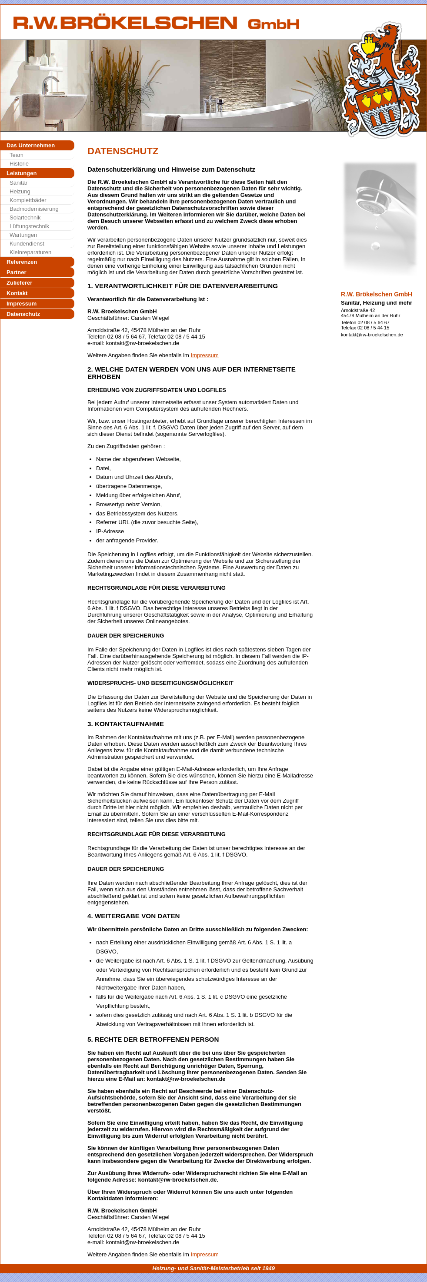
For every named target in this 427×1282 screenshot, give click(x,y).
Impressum (22, 303)
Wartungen (23, 235)
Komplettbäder (28, 200)
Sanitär (18, 182)
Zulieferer (19, 282)
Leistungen (22, 173)
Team (16, 155)
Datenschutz (23, 314)
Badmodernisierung (34, 209)
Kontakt (17, 293)
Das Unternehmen (31, 145)
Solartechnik (25, 217)
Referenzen (22, 262)
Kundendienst (27, 243)
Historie (19, 163)
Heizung (20, 191)
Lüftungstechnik (29, 226)
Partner (17, 272)
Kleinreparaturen (30, 252)
